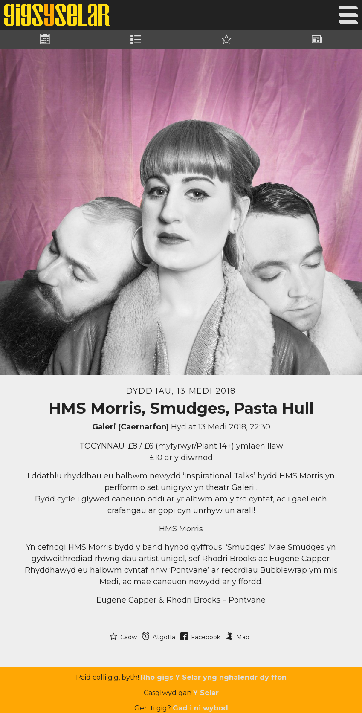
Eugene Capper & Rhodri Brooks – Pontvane (181, 600)
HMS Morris (181, 528)
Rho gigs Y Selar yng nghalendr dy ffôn (214, 677)
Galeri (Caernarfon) (130, 427)
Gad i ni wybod (200, 708)
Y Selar (206, 693)
